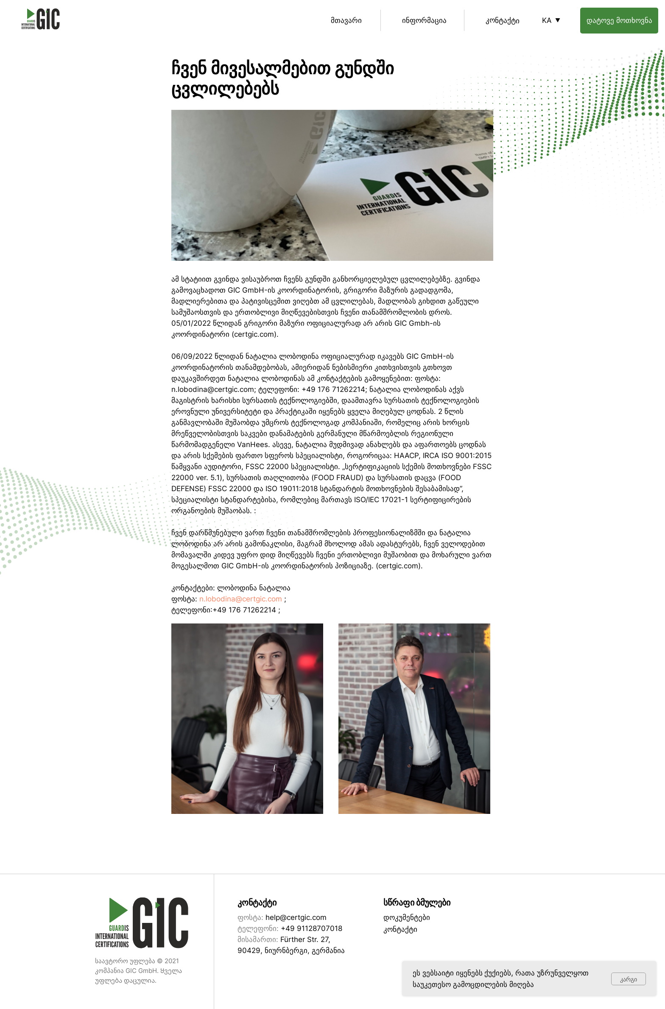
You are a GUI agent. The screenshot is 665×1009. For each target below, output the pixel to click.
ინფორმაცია (424, 20)
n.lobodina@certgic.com (240, 599)
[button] (619, 21)
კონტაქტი (503, 20)
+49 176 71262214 (244, 610)
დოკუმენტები (406, 917)
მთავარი (346, 20)
